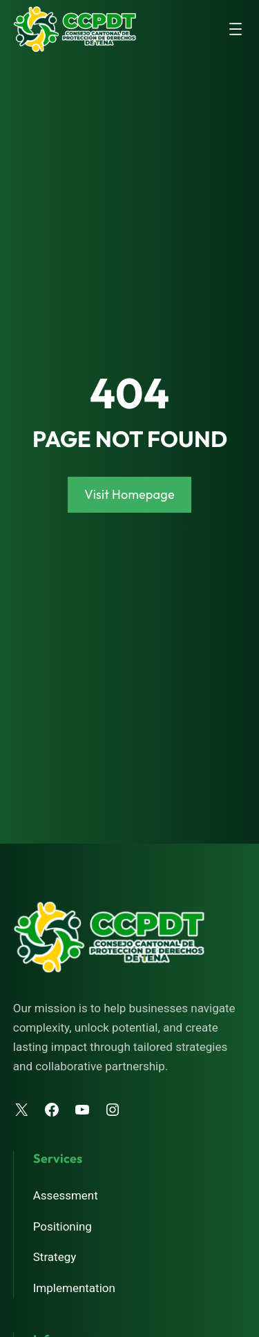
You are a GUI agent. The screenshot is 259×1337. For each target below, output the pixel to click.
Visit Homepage (129, 494)
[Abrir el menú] (235, 29)
